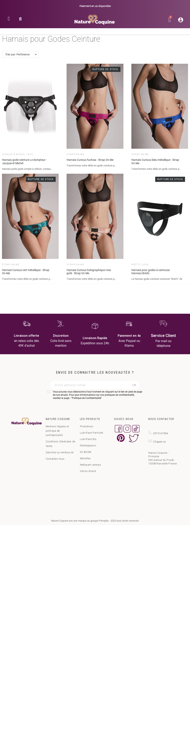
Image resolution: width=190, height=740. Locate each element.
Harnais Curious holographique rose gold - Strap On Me (89, 271)
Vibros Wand (88, 471)
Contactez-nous (55, 458)
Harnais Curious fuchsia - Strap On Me (90, 159)
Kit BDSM (85, 452)
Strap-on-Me (75, 154)
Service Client (163, 335)
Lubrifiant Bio (88, 439)
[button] (20, 20)
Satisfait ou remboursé (60, 452)
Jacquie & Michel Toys (17, 154)
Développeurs (88, 445)
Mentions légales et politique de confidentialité (57, 431)
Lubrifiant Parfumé (91, 432)
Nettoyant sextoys (90, 464)
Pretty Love (139, 264)
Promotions (86, 426)
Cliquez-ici (159, 441)
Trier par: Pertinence (17, 54)
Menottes (85, 458)
